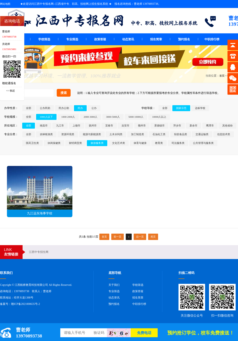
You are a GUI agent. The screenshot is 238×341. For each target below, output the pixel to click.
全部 (28, 108)
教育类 (159, 143)
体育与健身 (140, 143)
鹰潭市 (210, 125)
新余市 (193, 125)
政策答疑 (100, 39)
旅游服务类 (97, 143)
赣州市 (142, 125)
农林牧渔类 (46, 134)
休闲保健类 (54, 143)
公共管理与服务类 (203, 143)
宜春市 (109, 125)
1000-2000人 (68, 116)
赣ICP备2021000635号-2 (25, 303)
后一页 (140, 236)
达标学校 (200, 108)
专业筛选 (72, 39)
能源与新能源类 (92, 134)
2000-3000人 (90, 116)
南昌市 (44, 125)
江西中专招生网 (38, 251)
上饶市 (76, 125)
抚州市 (93, 125)
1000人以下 (46, 116)
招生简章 (156, 39)
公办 (94, 108)
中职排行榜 (211, 39)
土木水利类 (115, 134)
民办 (80, 108)
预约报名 (184, 39)
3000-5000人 (113, 116)
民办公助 (64, 108)
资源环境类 (67, 134)
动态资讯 (128, 39)
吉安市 (125, 125)
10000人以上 (159, 116)
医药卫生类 (32, 143)
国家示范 (181, 108)
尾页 (153, 236)
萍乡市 (177, 125)
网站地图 (5, 3)
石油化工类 (159, 134)
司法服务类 (178, 143)
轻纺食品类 (180, 134)
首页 (222, 75)
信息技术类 (223, 134)
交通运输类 (202, 134)
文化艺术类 (118, 143)
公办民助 (45, 108)
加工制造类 (137, 134)
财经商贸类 (75, 143)
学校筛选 (44, 39)
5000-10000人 (136, 116)
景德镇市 (159, 125)
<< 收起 (10, 90)
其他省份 (227, 125)
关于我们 (114, 284)
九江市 (60, 125)
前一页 (117, 236)
